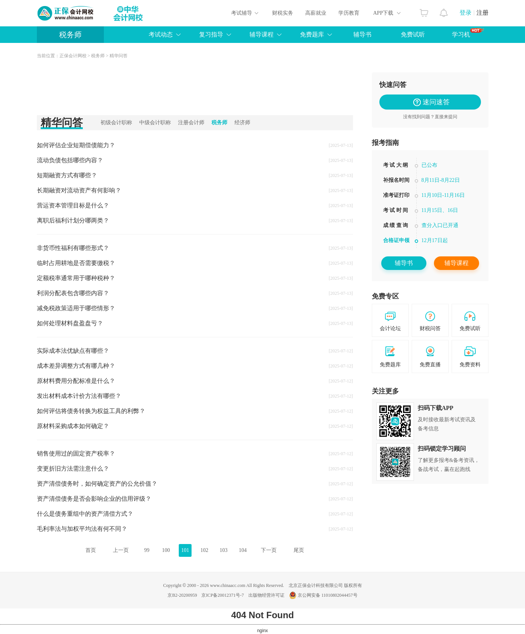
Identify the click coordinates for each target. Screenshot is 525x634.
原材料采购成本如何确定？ (73, 426)
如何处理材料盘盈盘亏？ (70, 323)
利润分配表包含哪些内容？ (73, 293)
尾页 (299, 550)
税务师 (70, 34)
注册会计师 (191, 122)
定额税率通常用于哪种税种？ (76, 278)
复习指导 (211, 34)
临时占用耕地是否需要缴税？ (76, 263)
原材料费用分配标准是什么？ (76, 381)
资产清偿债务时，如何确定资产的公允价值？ (97, 483)
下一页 (269, 550)
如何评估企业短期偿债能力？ (76, 145)
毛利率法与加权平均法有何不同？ (82, 529)
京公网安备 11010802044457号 (323, 595)
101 (185, 550)
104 (243, 550)
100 (166, 550)
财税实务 (282, 13)
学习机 (468, 33)
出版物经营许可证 (266, 595)
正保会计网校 (73, 55)
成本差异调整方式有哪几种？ (76, 366)
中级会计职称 (155, 122)
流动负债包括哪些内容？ (70, 160)
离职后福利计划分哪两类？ (73, 220)
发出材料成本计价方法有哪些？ (79, 396)
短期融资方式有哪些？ (67, 175)
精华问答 (119, 55)
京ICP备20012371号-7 (222, 595)
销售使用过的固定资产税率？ (76, 453)
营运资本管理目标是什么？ (73, 205)
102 (204, 550)
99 (146, 550)
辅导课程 (262, 34)
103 (224, 550)
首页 (90, 550)
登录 (466, 12)
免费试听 (413, 34)
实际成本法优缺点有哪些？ (73, 350)
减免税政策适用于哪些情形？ (76, 308)
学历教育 (348, 13)
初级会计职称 (116, 122)
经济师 (242, 122)
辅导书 (362, 34)
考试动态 (161, 34)
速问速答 (433, 102)
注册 (482, 12)
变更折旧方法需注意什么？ (73, 468)
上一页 (121, 550)
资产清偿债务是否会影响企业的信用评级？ (94, 498)
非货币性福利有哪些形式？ (73, 248)
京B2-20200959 (182, 595)
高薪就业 (315, 13)
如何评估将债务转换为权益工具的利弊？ (91, 411)
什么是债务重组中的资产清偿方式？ (85, 514)
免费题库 (312, 34)
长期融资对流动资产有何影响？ (79, 190)
